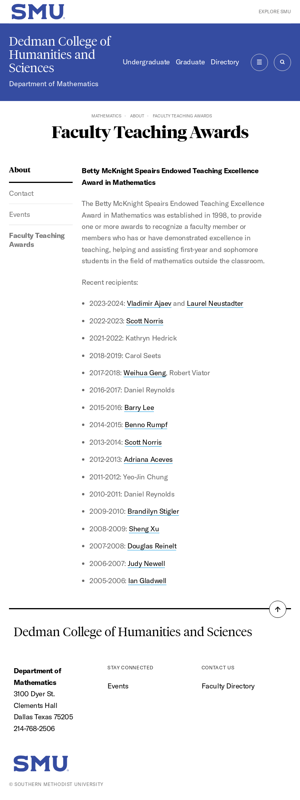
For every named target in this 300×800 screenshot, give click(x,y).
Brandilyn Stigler (153, 511)
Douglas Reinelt (151, 545)
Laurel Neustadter (215, 303)
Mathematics (106, 116)
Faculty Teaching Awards (37, 240)
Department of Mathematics (53, 83)
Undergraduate (146, 61)
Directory (225, 61)
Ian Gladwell (147, 580)
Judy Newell (146, 563)
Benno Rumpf (146, 424)
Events (19, 214)
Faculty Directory (228, 685)
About (137, 116)
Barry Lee (139, 407)
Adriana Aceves (148, 459)
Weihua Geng (144, 372)
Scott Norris (144, 320)
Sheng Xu (144, 528)
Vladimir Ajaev (149, 303)
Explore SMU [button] (275, 11)
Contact (21, 193)
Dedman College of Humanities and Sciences (60, 55)
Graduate (190, 61)
